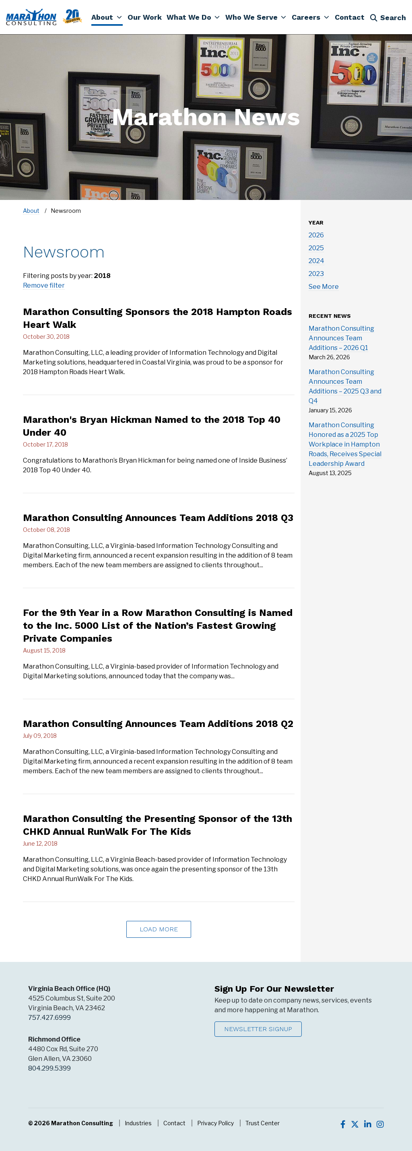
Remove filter (44, 285)
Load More (159, 929)
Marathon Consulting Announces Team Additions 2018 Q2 (158, 723)
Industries (138, 1123)
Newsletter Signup (258, 1029)
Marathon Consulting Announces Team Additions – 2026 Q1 (341, 338)
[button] (106, 17)
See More (324, 286)
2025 (316, 248)
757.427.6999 (49, 1017)
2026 (316, 235)
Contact (174, 1123)
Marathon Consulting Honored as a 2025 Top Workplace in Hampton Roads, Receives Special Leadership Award (345, 444)
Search (387, 17)
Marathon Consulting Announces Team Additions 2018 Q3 (158, 517)
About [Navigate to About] (31, 210)
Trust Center (262, 1123)
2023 (316, 274)
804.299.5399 (49, 1068)
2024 (316, 261)
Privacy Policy (215, 1123)
